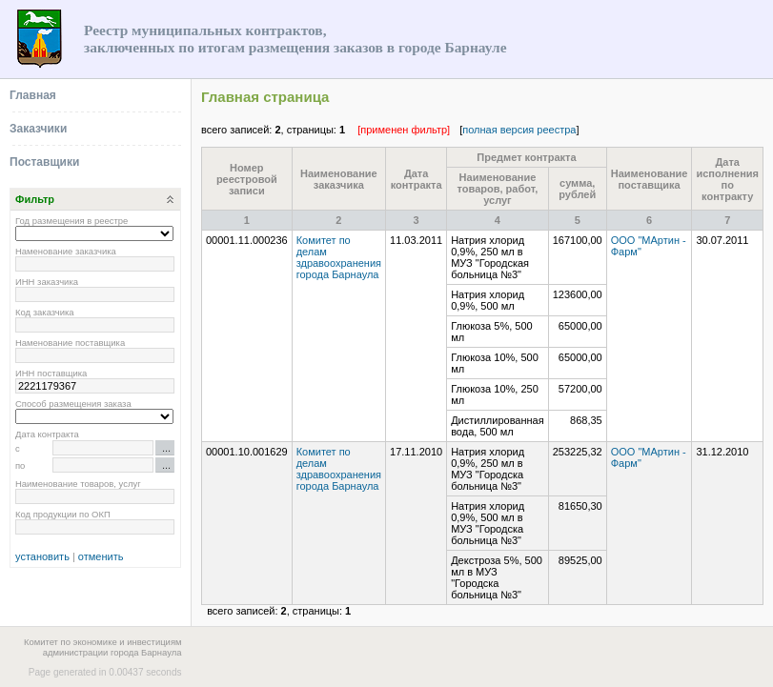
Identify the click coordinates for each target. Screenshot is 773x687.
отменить (101, 556)
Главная (33, 95)
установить (42, 556)
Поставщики (44, 162)
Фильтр (34, 199)
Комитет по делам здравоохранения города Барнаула (338, 257)
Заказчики (38, 128)
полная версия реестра (519, 129)
